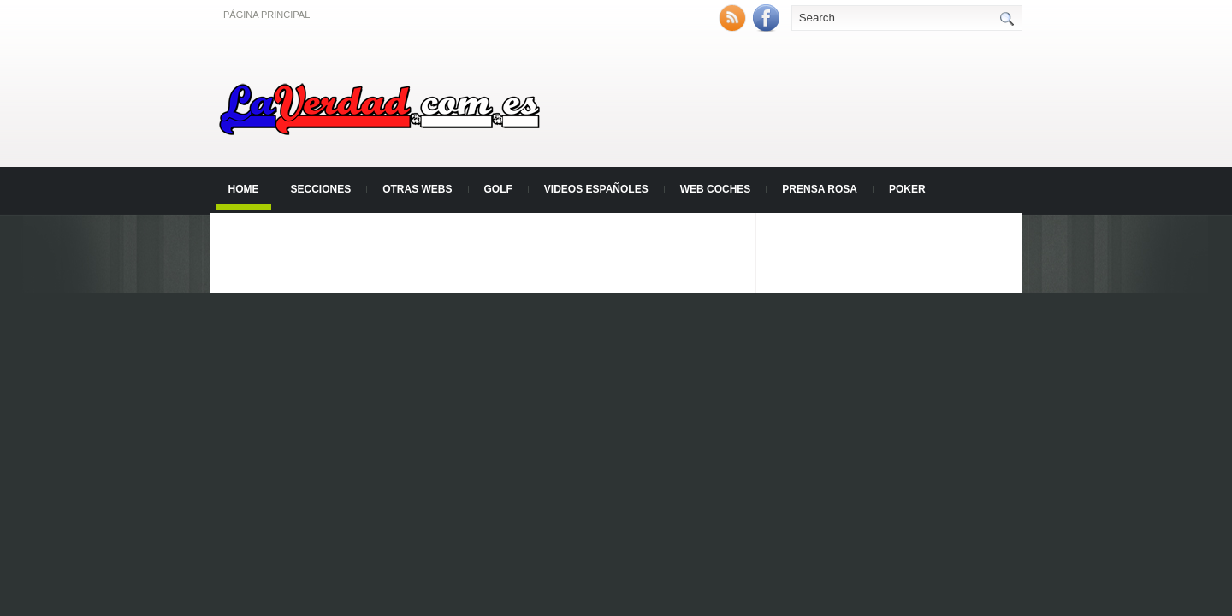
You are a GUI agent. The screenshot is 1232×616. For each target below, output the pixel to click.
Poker (907, 189)
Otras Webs (417, 189)
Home (243, 189)
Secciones (321, 189)
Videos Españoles (596, 189)
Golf (498, 189)
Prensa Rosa (819, 189)
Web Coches (715, 189)
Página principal (266, 14)
